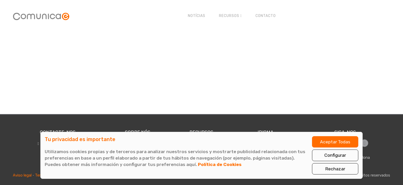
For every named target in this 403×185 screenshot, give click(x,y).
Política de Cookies (220, 164)
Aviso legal (22, 175)
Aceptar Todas (335, 141)
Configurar (335, 155)
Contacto (265, 16)
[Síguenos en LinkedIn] (364, 143)
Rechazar (335, 168)
